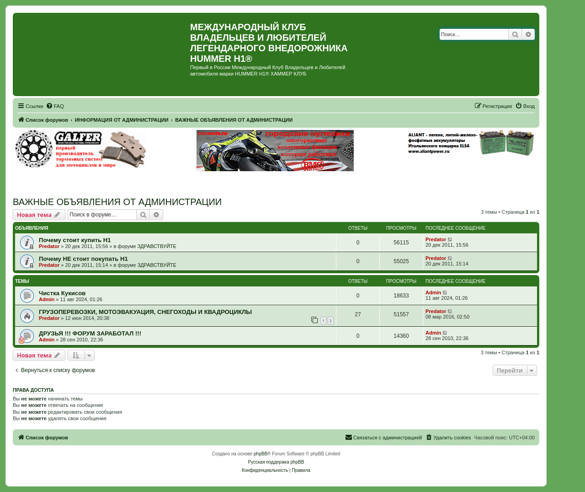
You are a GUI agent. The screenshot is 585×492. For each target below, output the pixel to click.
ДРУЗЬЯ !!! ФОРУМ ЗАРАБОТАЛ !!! (90, 333)
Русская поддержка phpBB (276, 462)
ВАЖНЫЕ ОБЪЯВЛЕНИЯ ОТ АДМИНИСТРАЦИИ (117, 202)
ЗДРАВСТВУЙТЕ (157, 246)
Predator (49, 246)
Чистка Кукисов (62, 293)
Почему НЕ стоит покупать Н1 (83, 258)
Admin (46, 299)
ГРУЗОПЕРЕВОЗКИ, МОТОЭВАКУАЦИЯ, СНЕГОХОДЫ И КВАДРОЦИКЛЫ (145, 311)
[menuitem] (55, 106)
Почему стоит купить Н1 (75, 240)
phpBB (260, 453)
